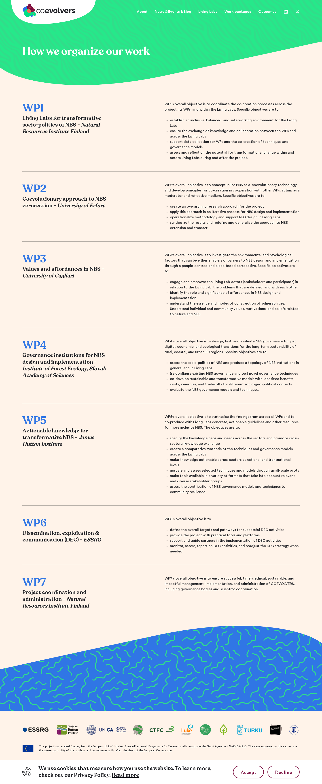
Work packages (238, 11)
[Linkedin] (286, 11)
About (142, 11)
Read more (125, 775)
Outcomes (267, 11)
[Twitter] (297, 11)
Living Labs (207, 11)
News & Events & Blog (173, 11)
